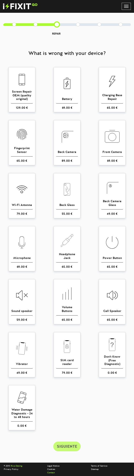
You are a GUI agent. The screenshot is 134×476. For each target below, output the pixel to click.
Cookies (51, 469)
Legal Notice (53, 465)
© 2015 (13, 465)
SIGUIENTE (67, 446)
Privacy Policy (11, 469)
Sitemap (95, 469)
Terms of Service (99, 465)
